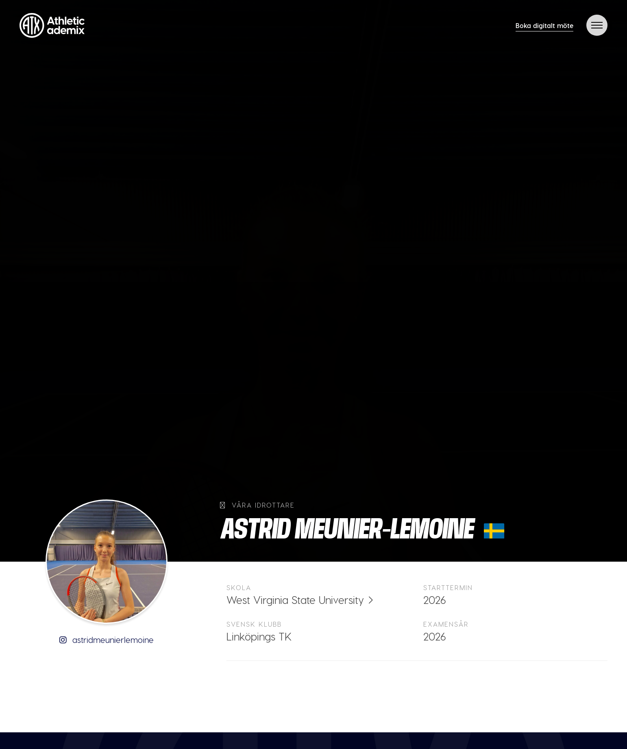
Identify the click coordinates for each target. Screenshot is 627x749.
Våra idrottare (257, 505)
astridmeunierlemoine (106, 640)
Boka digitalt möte (544, 25)
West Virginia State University (295, 599)
